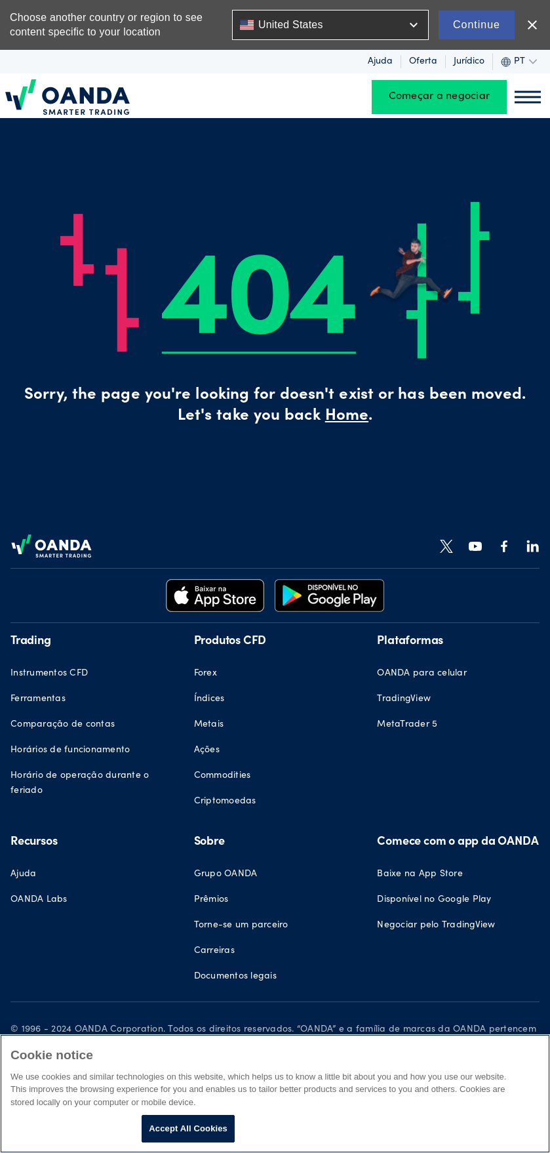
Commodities (222, 775)
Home (346, 416)
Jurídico (469, 61)
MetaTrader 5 (407, 724)
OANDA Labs (39, 899)
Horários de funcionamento (70, 750)
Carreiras (214, 951)
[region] (275, 1093)
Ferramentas (38, 699)
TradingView (404, 699)
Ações (207, 750)
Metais (209, 724)
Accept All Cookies (188, 1128)
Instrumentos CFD (49, 673)
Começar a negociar (439, 97)
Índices (209, 699)
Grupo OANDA (226, 874)
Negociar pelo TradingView (436, 925)
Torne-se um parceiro (241, 925)
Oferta (423, 61)
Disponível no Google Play (434, 899)
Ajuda (380, 61)
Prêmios (211, 899)
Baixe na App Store (420, 874)
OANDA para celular (422, 673)
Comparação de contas (62, 724)
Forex (205, 673)
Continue (476, 24)
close (532, 25)
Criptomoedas (225, 801)
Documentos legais (235, 976)
